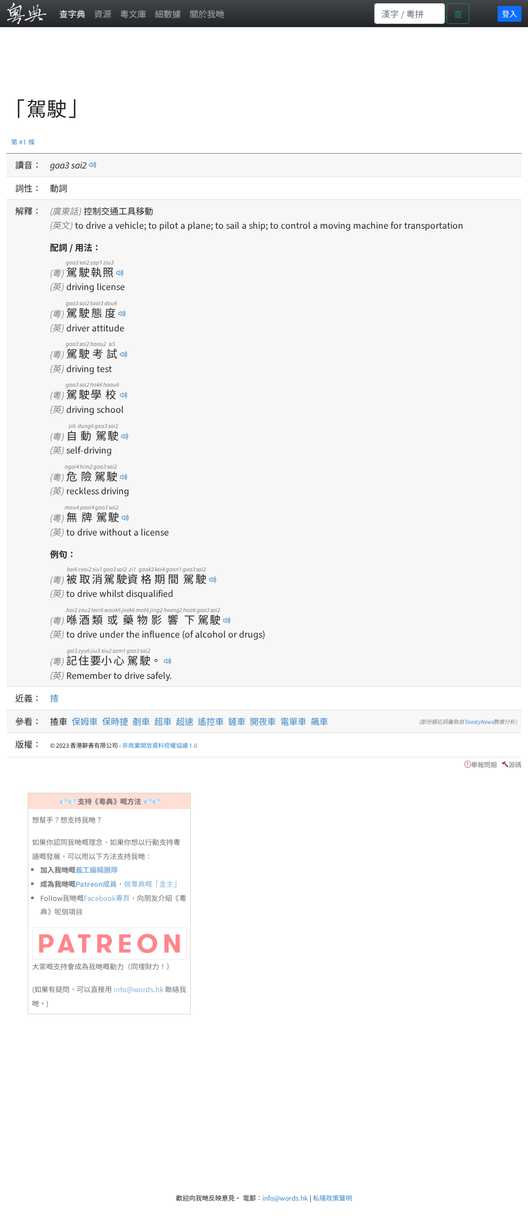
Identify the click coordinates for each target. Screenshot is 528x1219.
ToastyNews (479, 721)
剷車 (141, 721)
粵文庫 (133, 13)
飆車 (319, 721)
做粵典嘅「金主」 (152, 884)
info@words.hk (139, 989)
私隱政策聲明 (332, 1197)
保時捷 (115, 721)
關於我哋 (207, 13)
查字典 (72, 13)
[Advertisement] (204, 67)
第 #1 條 (23, 141)
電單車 (293, 721)
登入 (509, 13)
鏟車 (237, 721)
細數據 (168, 13)
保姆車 (85, 721)
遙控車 (211, 721)
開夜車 (263, 721)
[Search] (409, 13)
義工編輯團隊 (97, 869)
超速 (184, 721)
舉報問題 (484, 764)
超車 (163, 721)
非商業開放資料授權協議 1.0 (159, 745)
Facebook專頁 (107, 898)
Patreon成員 (96, 884)
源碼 (514, 764)
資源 (102, 13)
